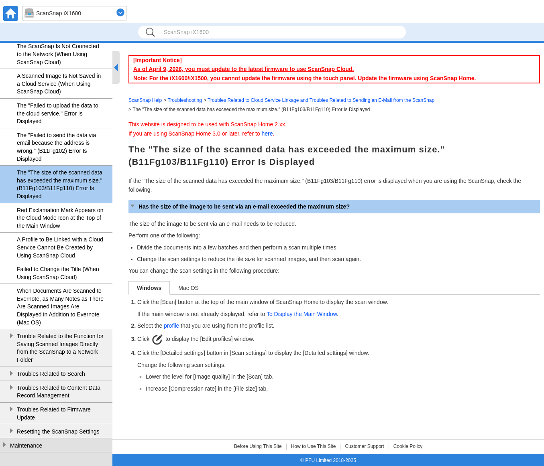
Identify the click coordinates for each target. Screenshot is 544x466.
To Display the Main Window (302, 314)
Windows (149, 288)
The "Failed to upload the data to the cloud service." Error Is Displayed (57, 113)
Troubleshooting (184, 100)
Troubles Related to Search (51, 374)
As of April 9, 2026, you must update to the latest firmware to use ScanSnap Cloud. (243, 69)
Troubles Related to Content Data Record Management (58, 392)
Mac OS (188, 288)
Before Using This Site (258, 446)
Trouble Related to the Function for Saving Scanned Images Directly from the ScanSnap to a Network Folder (60, 348)
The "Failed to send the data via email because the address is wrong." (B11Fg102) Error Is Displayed (56, 147)
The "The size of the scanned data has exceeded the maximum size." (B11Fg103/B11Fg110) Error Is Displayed (59, 184)
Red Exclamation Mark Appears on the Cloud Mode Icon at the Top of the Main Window (60, 218)
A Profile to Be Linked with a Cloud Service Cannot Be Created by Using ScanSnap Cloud (60, 247)
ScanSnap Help (145, 100)
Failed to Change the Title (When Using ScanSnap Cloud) (58, 273)
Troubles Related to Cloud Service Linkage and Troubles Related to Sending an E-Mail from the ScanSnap (321, 100)
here (267, 133)
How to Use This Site (313, 446)
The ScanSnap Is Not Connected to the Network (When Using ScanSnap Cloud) (58, 54)
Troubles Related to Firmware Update (54, 413)
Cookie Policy (408, 446)
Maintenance (26, 445)
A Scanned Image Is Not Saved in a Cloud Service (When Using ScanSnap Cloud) (59, 84)
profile (171, 325)
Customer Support (364, 446)
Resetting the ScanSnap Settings (58, 431)
